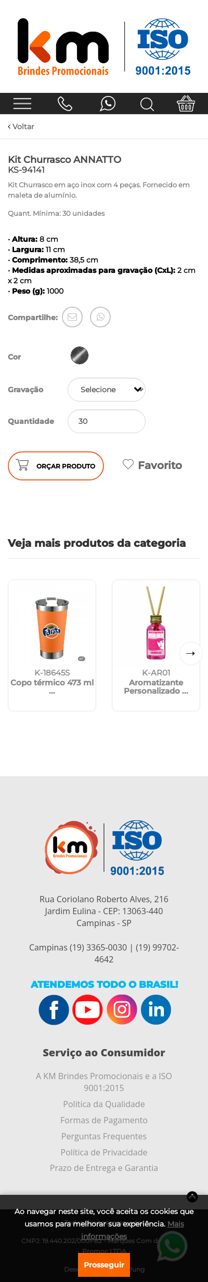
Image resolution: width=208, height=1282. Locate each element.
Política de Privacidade (104, 1152)
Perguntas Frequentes (104, 1136)
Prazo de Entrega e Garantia (104, 1168)
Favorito (152, 465)
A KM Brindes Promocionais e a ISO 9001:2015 (104, 1082)
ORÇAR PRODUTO (65, 466)
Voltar (21, 126)
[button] (191, 653)
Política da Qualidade (104, 1104)
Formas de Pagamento (104, 1120)
